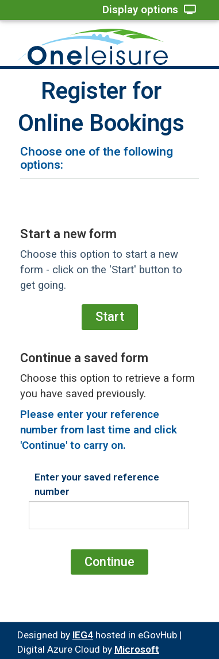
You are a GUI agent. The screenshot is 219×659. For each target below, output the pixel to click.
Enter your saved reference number (96, 484)
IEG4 (82, 635)
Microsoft (136, 649)
